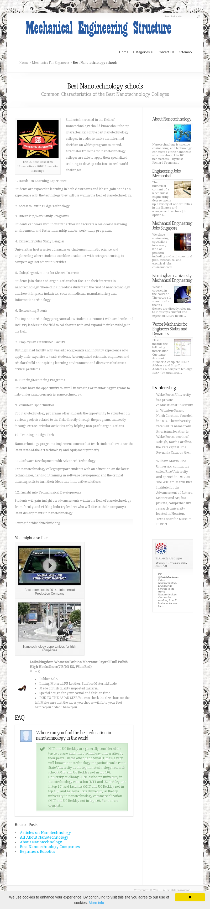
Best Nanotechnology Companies (50, 847)
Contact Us (166, 51)
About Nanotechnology (41, 842)
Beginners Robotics (37, 851)
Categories (143, 51)
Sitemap (185, 51)
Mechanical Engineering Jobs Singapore (172, 225)
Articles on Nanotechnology (45, 832)
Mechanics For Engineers (51, 62)
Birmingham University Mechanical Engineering (172, 277)
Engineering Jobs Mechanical (166, 173)
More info (96, 903)
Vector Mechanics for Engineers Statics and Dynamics (169, 328)
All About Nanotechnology (44, 837)
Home (24, 62)
